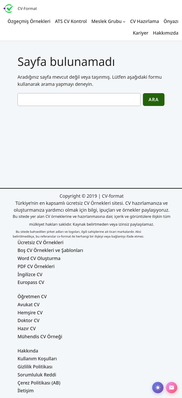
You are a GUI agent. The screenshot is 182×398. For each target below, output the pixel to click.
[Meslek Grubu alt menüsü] (124, 21)
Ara (154, 99)
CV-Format (27, 8)
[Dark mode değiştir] (158, 387)
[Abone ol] (171, 387)
